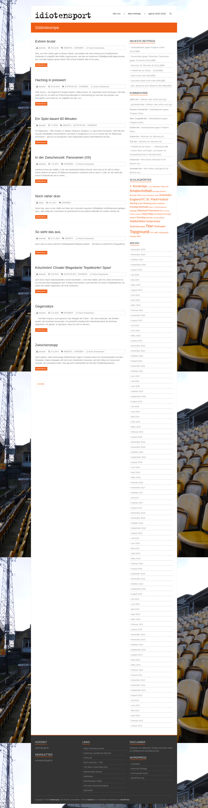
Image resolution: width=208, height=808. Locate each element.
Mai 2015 (135, 609)
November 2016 (138, 518)
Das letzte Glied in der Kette (143, 81)
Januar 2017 (136, 508)
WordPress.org (137, 778)
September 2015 (138, 589)
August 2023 (136, 320)
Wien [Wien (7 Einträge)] (139, 236)
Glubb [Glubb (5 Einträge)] (140, 203)
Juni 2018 (135, 467)
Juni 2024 (135, 295)
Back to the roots (138, 75)
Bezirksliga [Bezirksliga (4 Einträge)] (156, 191)
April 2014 (135, 660)
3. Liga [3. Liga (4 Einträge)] (149, 186)
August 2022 (136, 361)
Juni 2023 (135, 330)
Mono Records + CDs (93, 762)
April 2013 (135, 715)
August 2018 (136, 462)
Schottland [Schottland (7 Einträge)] (158, 214)
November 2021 (138, 366)
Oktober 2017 (137, 493)
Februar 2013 (137, 720)
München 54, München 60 (142, 65)
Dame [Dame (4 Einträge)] (157, 195)
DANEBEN (78, 48)
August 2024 (136, 290)
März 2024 (135, 305)
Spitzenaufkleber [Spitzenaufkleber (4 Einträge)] (159, 218)
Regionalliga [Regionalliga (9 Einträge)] (147, 214)
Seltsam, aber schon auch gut (153, 99)
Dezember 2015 (138, 574)
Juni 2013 (135, 705)
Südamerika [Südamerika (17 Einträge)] (153, 221)
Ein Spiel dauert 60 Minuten (56, 119)
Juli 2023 (135, 325)
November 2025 (138, 254)
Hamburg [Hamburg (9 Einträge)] (147, 203)
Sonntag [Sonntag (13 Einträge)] (141, 217)
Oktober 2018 (137, 452)
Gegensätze (44, 306)
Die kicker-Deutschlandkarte (96, 786)
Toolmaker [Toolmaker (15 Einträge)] (160, 226)
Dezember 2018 (138, 442)
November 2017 (138, 487)
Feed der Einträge (139, 768)
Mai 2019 (135, 417)
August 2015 (136, 594)
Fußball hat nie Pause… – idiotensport (148, 147)
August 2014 (136, 655)
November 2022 (138, 351)
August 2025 (136, 270)
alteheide (42, 48)
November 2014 (138, 639)
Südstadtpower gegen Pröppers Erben (148, 47)
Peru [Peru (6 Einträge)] (161, 211)
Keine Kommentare (96, 48)
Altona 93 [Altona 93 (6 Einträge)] (164, 186)
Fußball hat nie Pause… (141, 70)
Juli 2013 (135, 700)
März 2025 (135, 285)
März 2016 (135, 558)
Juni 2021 (135, 376)
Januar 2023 (136, 341)
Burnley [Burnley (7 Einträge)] (133, 195)
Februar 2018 (137, 482)
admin (41, 203)
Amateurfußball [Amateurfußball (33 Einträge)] (141, 191)
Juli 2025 (135, 275)
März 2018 (135, 477)
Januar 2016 (136, 569)
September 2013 (138, 690)
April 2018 (135, 472)
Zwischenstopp (46, 345)
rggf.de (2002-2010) (157, 14)
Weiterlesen (41, 65)
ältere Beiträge (134, 14)
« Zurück (40, 384)
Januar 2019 (136, 437)
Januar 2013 (136, 726)
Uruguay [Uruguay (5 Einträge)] (133, 236)
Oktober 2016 (137, 523)
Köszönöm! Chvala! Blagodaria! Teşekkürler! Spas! (73, 267)
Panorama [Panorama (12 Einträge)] (153, 210)
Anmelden (135, 764)
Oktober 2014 (137, 645)
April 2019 (135, 422)
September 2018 (138, 457)
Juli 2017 (135, 498)
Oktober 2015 (137, 584)
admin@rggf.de (42, 748)
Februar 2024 (137, 310)
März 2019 (135, 427)
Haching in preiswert (50, 80)
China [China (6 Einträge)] (139, 195)
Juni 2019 (135, 411)
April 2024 (135, 300)
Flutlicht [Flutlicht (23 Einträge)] (163, 199)
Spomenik (88, 790)
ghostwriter (136, 104)
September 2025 (138, 265)
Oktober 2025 (137, 259)
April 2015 (135, 614)
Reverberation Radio (93, 781)
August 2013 (136, 695)
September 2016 (138, 528)
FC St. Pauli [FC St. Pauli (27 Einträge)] (149, 199)
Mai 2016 (135, 548)
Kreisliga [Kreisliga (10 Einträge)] (134, 207)
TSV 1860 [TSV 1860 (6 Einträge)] (154, 232)
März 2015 (135, 619)
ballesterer (88, 776)
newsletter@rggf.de (43, 760)
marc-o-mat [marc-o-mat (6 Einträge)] (153, 207)
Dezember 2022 (138, 346)
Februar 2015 (137, 624)
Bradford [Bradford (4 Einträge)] (163, 191)
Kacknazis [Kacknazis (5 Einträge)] (161, 203)
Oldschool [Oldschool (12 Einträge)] (142, 210)
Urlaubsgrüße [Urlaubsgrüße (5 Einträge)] (163, 233)
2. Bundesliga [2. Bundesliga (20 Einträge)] (138, 186)
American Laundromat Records (97, 753)
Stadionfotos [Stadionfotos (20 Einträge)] (137, 221)
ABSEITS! (68, 48)
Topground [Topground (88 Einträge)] (139, 231)
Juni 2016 (135, 543)
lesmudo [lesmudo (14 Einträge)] (143, 206)
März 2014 (135, 665)
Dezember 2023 (138, 315)
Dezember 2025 (138, 249)
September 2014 (138, 650)
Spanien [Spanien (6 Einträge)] (149, 218)
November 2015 (138, 579)
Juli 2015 (135, 599)
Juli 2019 (135, 406)
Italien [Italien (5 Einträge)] (154, 203)
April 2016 (135, 553)
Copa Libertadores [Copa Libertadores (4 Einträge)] (148, 195)
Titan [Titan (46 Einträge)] (149, 226)
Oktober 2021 (137, 371)
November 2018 (138, 447)
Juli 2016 (135, 538)
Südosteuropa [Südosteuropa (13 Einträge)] (137, 226)
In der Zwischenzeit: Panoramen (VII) (63, 157)
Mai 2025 (135, 280)
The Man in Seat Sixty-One (96, 767)
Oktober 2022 (137, 356)
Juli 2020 (135, 381)
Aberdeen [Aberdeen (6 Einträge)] (156, 186)
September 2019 (138, 396)
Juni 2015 (135, 604)
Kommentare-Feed (139, 773)
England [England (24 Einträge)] (135, 199)
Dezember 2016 (138, 513)
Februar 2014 (137, 670)
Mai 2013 (135, 710)
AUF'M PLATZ (71, 87)
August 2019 (136, 401)
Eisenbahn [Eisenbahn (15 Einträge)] (166, 195)
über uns (116, 14)
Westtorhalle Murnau (93, 772)
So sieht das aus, (48, 232)
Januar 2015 (136, 629)
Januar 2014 (136, 675)
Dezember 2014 (138, 634)
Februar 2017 (137, 503)
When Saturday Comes (94, 748)
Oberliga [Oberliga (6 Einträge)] (133, 211)
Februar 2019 (137, 432)
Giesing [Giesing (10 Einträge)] (133, 203)
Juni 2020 (135, 386)
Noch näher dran (47, 196)
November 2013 (138, 685)
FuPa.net (88, 758)
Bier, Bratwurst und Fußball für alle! (146, 86)
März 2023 (135, 335)
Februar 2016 (137, 563)
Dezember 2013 (138, 680)
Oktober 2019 (137, 391)
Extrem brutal (45, 41)
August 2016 (136, 533)
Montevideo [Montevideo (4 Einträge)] (162, 207)
